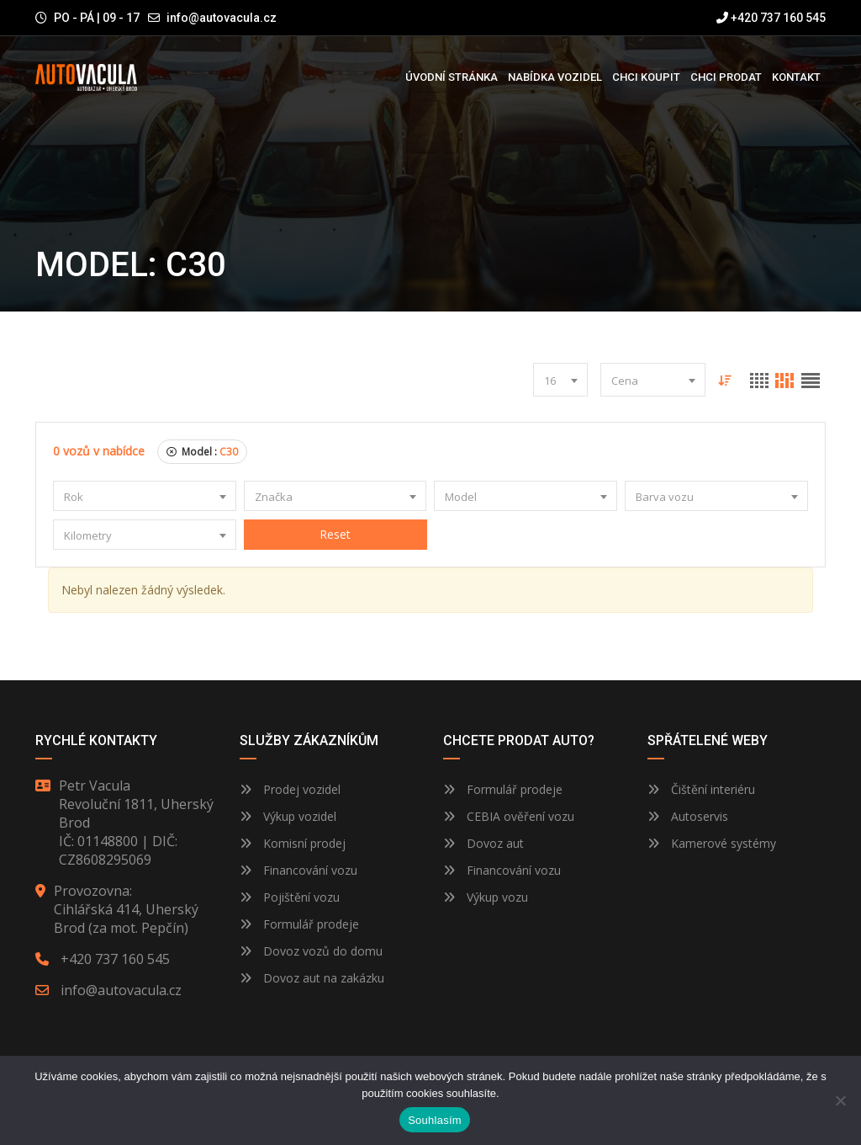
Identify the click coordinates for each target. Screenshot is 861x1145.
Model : (202, 452)
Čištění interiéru (701, 789)
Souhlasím (435, 1120)
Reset (335, 534)
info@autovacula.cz (221, 17)
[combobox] (559, 380)
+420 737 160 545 (771, 17)
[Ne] (840, 1100)
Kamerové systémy (711, 843)
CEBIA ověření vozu (520, 816)
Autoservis (687, 816)
